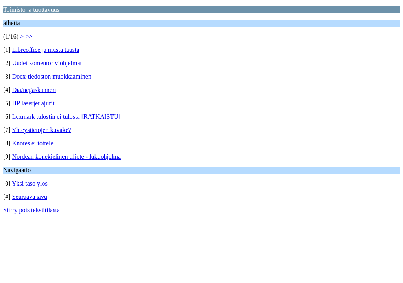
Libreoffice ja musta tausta (45, 49)
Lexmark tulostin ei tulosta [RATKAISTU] (66, 116)
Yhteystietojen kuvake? (41, 130)
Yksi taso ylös (30, 183)
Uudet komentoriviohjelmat (47, 63)
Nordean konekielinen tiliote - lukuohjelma (66, 156)
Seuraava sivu (29, 196)
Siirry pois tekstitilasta (31, 210)
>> (28, 36)
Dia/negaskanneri (34, 89)
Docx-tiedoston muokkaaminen (51, 76)
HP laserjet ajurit (33, 103)
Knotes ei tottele (33, 143)
